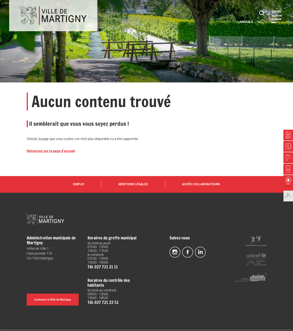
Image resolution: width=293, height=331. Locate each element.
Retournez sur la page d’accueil (51, 151)
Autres (237, 22)
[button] (276, 19)
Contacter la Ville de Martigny (52, 299)
